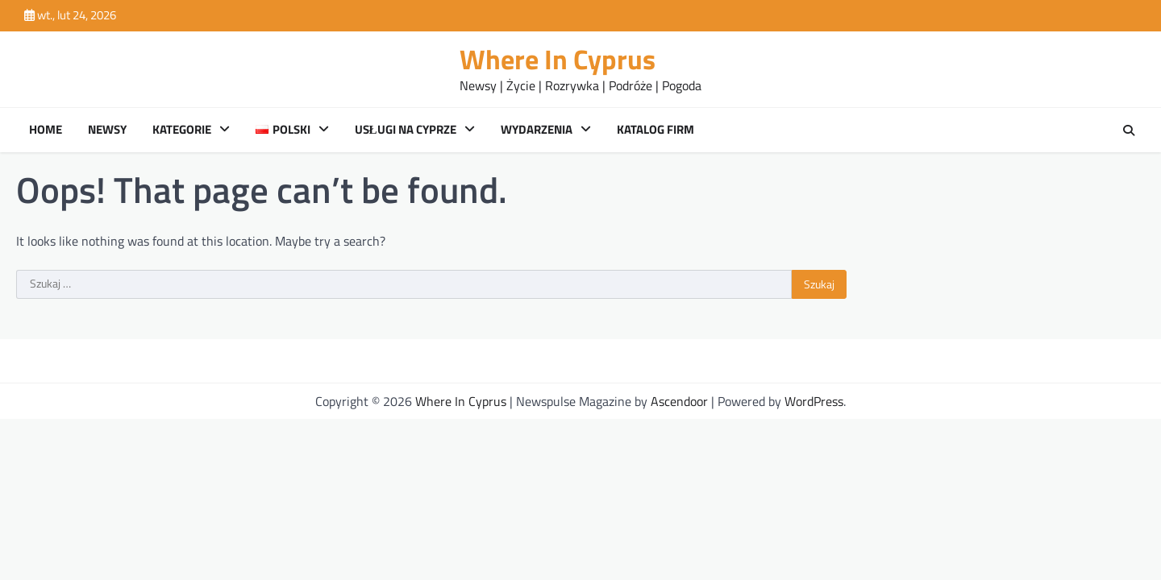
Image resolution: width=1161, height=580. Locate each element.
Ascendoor (679, 401)
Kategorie (181, 130)
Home (45, 130)
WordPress (813, 401)
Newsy (107, 130)
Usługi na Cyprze (405, 130)
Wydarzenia (536, 130)
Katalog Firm (655, 130)
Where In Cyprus (557, 59)
